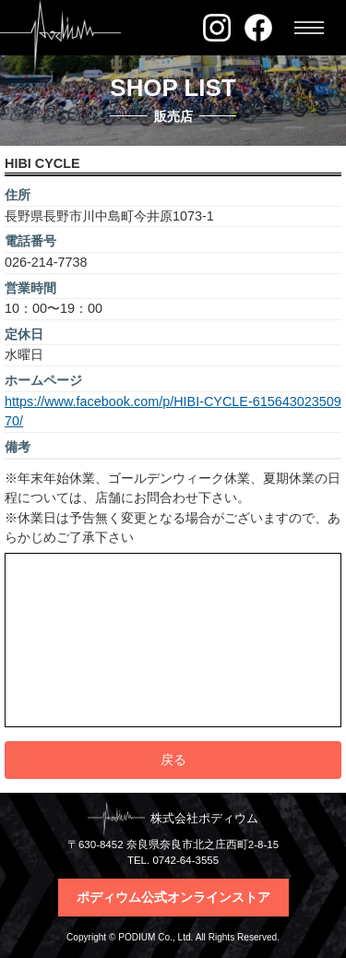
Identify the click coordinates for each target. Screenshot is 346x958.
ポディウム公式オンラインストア (173, 897)
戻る (173, 759)
